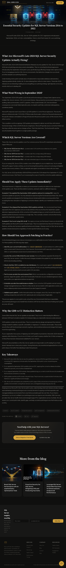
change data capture (27, 410)
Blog (40, 548)
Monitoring (29, 549)
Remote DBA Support (30, 546)
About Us (41, 545)
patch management (39, 410)
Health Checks (30, 552)
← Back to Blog (33, 21)
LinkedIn (18, 416)
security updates (15, 410)
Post (26, 416)
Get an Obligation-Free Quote (24, 437)
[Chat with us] (61, 563)
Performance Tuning (30, 556)
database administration (53, 410)
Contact (41, 550)
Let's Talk (60, 2)
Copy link (35, 416)
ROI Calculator (56, 548)
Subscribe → (58, 520)
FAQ (40, 553)
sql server (5, 410)
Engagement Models (55, 551)
